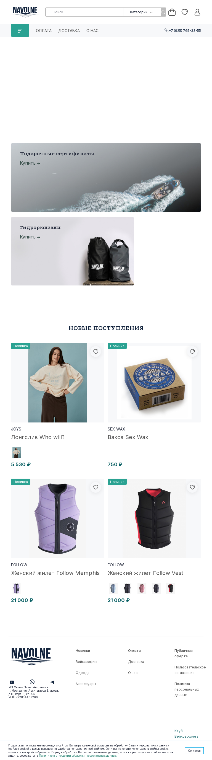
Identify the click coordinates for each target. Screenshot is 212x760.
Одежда (82, 673)
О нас (92, 30)
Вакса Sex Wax (128, 437)
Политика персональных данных (186, 689)
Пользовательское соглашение (190, 670)
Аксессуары (86, 684)
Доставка (69, 30)
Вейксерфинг (87, 662)
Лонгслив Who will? (38, 437)
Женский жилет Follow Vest (146, 573)
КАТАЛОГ (20, 30)
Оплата (44, 30)
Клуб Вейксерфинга (186, 733)
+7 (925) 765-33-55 (185, 30)
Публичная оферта (183, 653)
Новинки (83, 651)
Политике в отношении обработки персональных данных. (78, 755)
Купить (28, 163)
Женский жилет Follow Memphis (55, 573)
